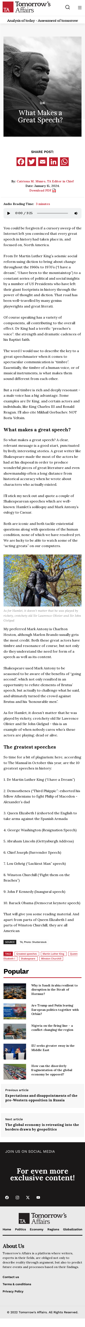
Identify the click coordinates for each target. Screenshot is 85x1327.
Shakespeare (28, 958)
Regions (53, 1229)
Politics (20, 1229)
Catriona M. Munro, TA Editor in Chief (45, 181)
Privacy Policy (13, 1291)
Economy (36, 1229)
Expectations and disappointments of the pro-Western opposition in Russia (41, 1097)
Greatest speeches (26, 953)
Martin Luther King (53, 953)
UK (42, 103)
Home (7, 1229)
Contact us (11, 1277)
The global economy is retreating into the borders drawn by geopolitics (42, 1126)
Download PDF (42, 190)
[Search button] (67, 7)
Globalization (72, 1229)
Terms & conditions (17, 1284)
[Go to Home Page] (26, 7)
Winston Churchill (51, 958)
